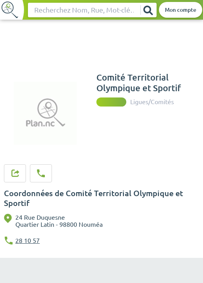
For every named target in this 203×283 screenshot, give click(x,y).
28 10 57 (27, 240)
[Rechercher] (148, 10)
